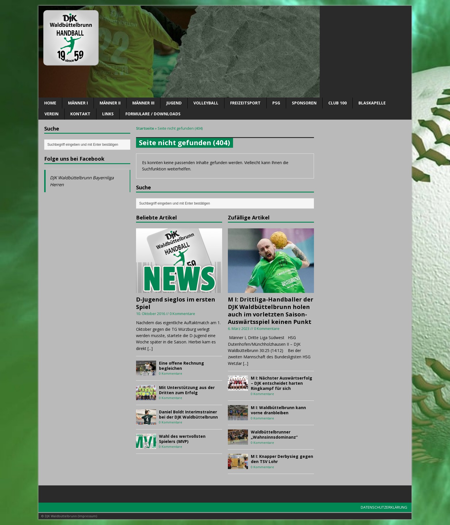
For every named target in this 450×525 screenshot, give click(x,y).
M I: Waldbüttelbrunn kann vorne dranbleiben (278, 410)
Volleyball (205, 103)
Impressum (87, 516)
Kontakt (80, 113)
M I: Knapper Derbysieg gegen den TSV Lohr (282, 459)
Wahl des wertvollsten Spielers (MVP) (182, 438)
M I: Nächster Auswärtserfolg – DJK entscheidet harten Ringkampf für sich (281, 383)
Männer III (143, 103)
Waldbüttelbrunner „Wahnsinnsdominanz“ (274, 434)
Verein (51, 113)
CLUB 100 (337, 103)
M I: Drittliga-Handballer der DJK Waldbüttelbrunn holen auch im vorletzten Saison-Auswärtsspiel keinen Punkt (270, 310)
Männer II (110, 103)
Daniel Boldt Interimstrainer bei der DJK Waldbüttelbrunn (188, 414)
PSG (276, 103)
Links (108, 113)
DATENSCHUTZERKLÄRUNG (384, 507)
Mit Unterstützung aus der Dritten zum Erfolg (187, 390)
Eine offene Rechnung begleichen (181, 365)
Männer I (78, 103)
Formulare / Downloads (153, 113)
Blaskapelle (372, 103)
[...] (150, 348)
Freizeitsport (245, 103)
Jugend (174, 103)
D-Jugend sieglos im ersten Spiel (175, 303)
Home (50, 103)
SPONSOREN (304, 103)
